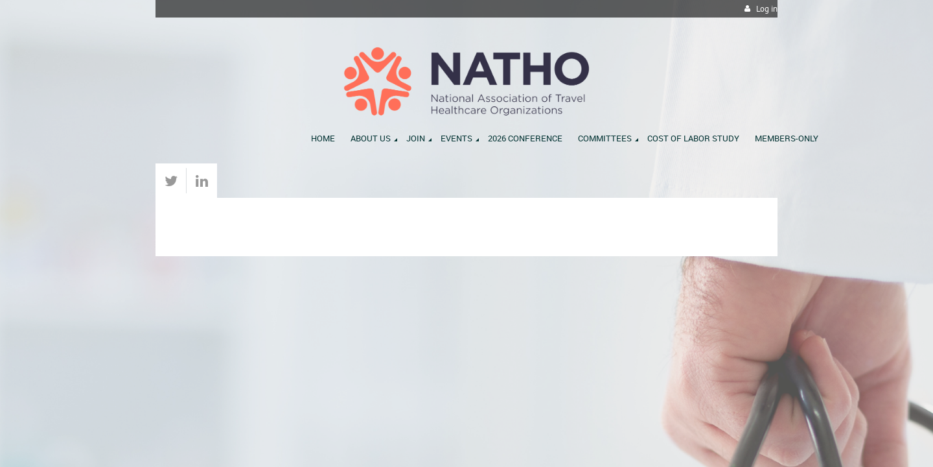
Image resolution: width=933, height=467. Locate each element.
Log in (767, 8)
